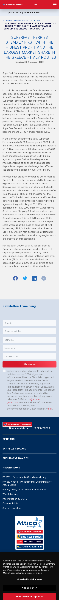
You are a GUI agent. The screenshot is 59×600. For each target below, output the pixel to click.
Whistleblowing (10, 494)
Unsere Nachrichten (23, 20)
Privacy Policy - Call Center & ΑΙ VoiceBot (24, 489)
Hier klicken (33, 12)
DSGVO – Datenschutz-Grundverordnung (24, 477)
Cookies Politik (10, 503)
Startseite (7, 20)
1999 (38, 20)
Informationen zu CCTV (15, 498)
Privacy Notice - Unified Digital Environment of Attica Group (27, 483)
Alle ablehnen (29, 591)
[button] (29, 323)
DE (35, 4)
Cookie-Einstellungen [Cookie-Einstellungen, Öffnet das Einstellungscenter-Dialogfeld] (29, 583)
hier (50, 408)
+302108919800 (41, 428)
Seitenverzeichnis (12, 508)
